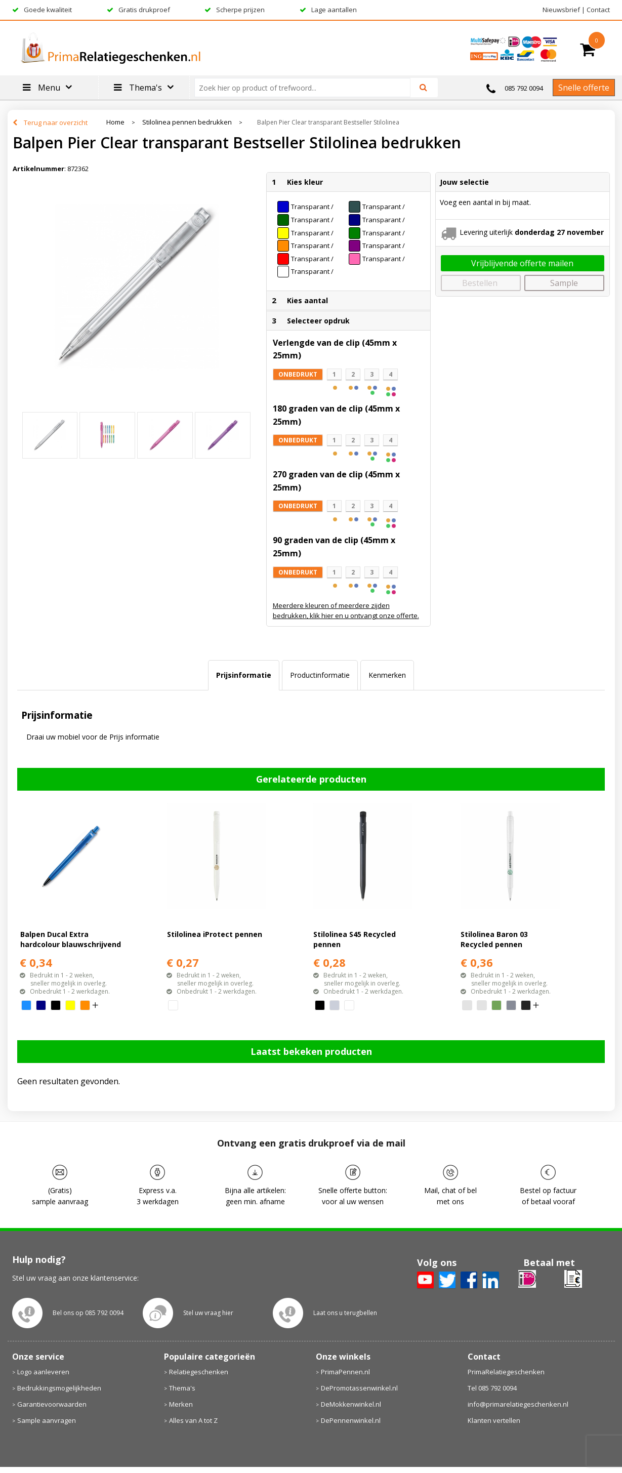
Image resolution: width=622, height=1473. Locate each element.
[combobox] (306, 87)
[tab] (243, 675)
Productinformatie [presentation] (320, 675)
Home (115, 122)
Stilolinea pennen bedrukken (187, 122)
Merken (181, 1404)
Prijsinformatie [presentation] (243, 675)
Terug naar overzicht (56, 122)
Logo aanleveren (43, 1371)
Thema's (182, 1388)
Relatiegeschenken (198, 1371)
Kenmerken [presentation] (387, 675)
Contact (598, 9)
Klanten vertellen (494, 1420)
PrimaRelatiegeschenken (506, 1371)
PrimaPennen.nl (345, 1371)
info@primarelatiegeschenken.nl (518, 1404)
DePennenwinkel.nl (351, 1420)
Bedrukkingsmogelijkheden (59, 1388)
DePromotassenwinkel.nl (359, 1388)
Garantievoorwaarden (52, 1404)
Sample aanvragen (46, 1420)
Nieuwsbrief (561, 9)
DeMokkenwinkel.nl (351, 1404)
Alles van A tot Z (193, 1420)
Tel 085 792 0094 (492, 1388)
